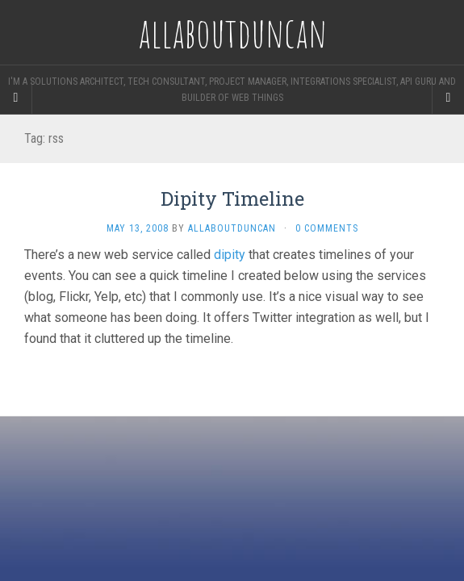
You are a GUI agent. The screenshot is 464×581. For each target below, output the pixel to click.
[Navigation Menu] (448, 98)
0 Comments (326, 228)
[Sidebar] (16, 98)
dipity (229, 254)
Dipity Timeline (232, 198)
